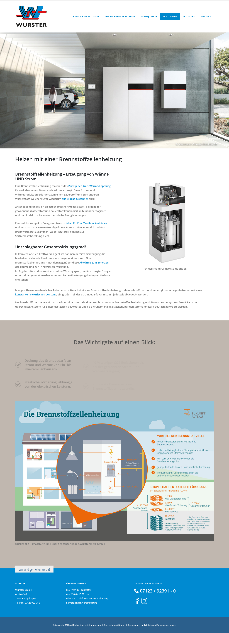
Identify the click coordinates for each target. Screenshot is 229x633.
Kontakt (206, 16)
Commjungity (149, 16)
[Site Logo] (31, 16)
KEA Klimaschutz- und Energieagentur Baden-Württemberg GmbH (65, 544)
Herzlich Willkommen (86, 16)
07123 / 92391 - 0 (157, 591)
